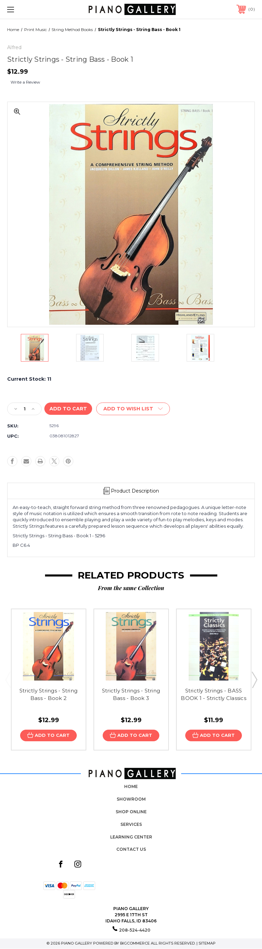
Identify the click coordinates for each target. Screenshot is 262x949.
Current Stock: (29, 379)
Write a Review (25, 82)
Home (131, 786)
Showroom (131, 799)
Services (131, 824)
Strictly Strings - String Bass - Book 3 (131, 694)
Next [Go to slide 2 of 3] (254, 679)
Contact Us (131, 849)
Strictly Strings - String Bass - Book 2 (48, 694)
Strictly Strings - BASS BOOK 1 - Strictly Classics (213, 694)
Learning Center (131, 836)
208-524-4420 (134, 930)
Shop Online (131, 811)
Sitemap (207, 943)
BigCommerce (135, 943)
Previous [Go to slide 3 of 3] (7, 679)
